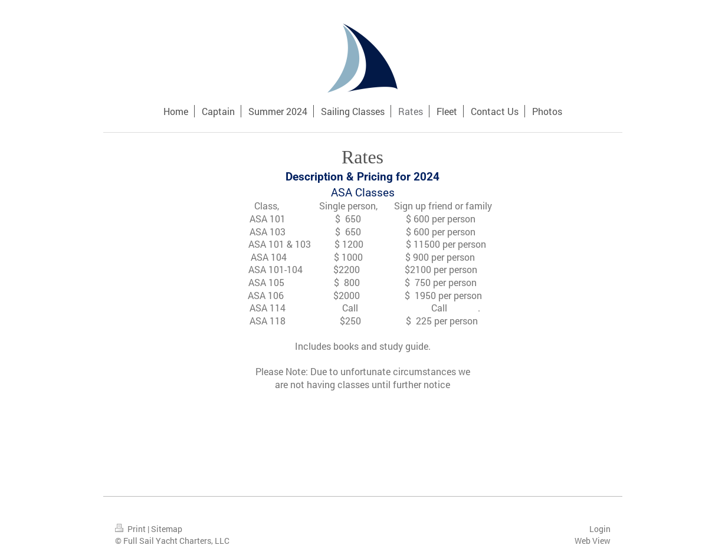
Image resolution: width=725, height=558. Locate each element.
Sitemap (166, 528)
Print (131, 528)
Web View (593, 540)
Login (600, 528)
